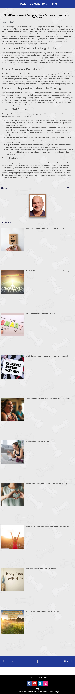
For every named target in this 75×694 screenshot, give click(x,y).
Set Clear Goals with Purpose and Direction (42, 313)
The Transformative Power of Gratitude (41, 569)
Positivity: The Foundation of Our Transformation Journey (47, 271)
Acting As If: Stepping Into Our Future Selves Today (45, 228)
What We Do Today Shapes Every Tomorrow (42, 611)
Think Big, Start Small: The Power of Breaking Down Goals (47, 356)
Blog (37, 689)
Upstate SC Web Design (50, 692)
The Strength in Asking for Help (37, 441)
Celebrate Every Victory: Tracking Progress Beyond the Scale (48, 399)
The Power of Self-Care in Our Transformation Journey (46, 484)
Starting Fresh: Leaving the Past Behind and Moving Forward (48, 526)
